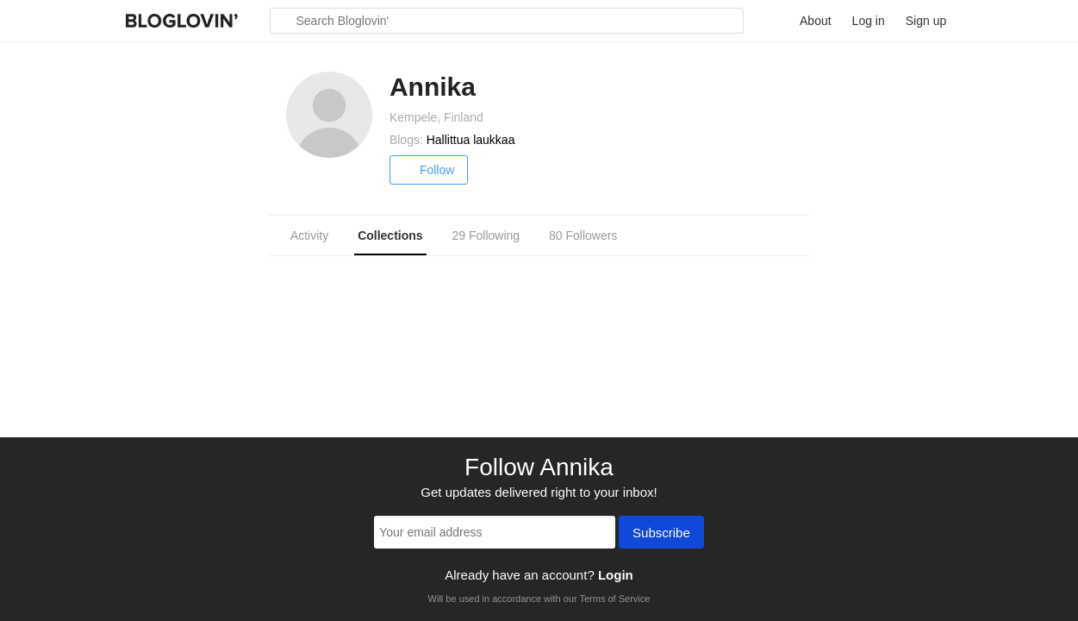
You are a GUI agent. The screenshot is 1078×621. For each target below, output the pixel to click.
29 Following (486, 235)
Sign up (926, 21)
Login (615, 575)
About (816, 21)
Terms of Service (614, 598)
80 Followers (583, 235)
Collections (390, 235)
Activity (309, 235)
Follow (428, 170)
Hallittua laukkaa (471, 140)
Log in (868, 21)
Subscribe (661, 534)
